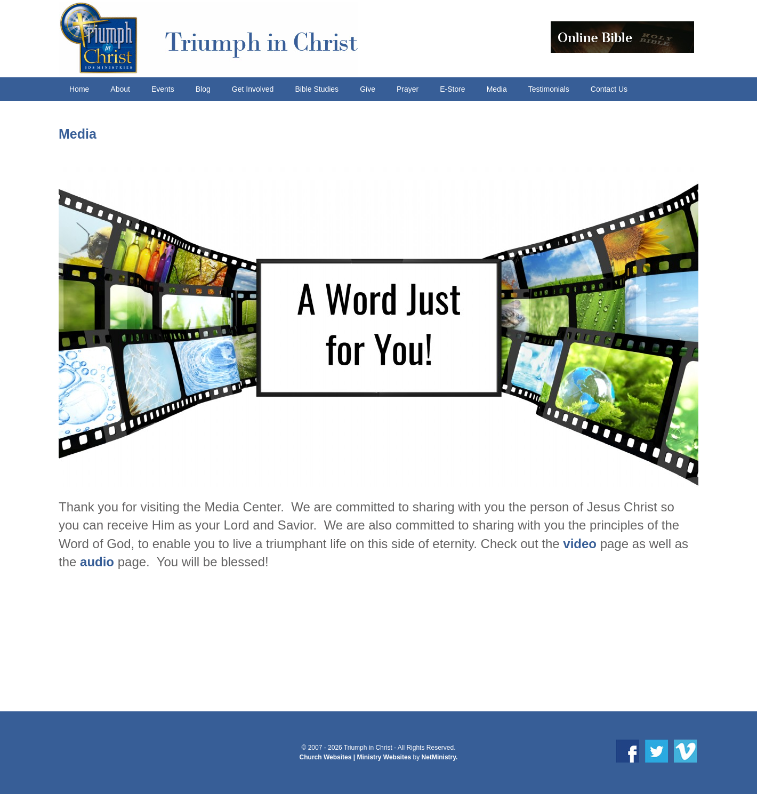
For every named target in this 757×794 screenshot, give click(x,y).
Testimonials (548, 89)
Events (162, 89)
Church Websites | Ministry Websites (356, 757)
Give (367, 89)
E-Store (452, 89)
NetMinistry (439, 757)
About (120, 89)
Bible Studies (317, 89)
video (580, 543)
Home (79, 89)
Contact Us (609, 89)
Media (497, 89)
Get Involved (253, 89)
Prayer (407, 89)
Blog (203, 89)
